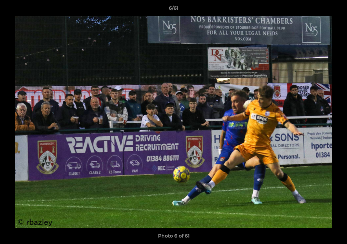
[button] (335, 10)
